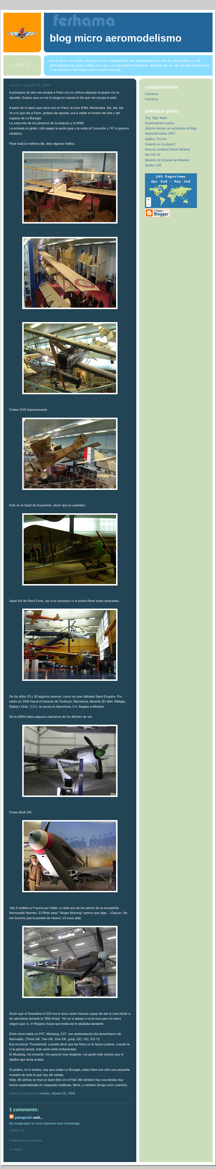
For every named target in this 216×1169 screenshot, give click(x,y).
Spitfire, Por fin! (156, 139)
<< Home (15, 1149)
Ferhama (151, 94)
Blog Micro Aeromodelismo (116, 38)
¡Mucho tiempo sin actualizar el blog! (171, 128)
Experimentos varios (159, 123)
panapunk (23, 1118)
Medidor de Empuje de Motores (167, 160)
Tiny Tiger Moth (156, 118)
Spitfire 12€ (153, 165)
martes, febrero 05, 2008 (57, 1093)
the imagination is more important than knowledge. (45, 1123)
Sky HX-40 (152, 154)
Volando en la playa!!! (160, 144)
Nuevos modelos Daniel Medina (167, 149)
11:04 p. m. (17, 1130)
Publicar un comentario (25, 1140)
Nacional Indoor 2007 (160, 133)
